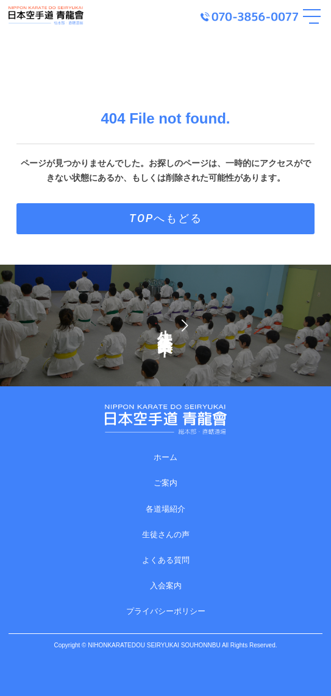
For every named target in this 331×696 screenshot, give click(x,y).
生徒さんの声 (166, 534)
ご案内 (165, 482)
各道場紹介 (165, 508)
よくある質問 (166, 560)
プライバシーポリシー (165, 611)
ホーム (165, 457)
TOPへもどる (165, 218)
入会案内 (166, 585)
